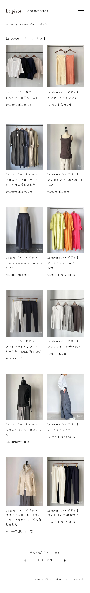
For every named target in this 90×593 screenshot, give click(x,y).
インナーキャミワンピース (65, 98)
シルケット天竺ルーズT (23, 98)
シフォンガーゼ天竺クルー (66, 347)
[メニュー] (81, 11)
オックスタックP (60, 430)
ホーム (9, 25)
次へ (64, 560)
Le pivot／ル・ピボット (34, 25)
